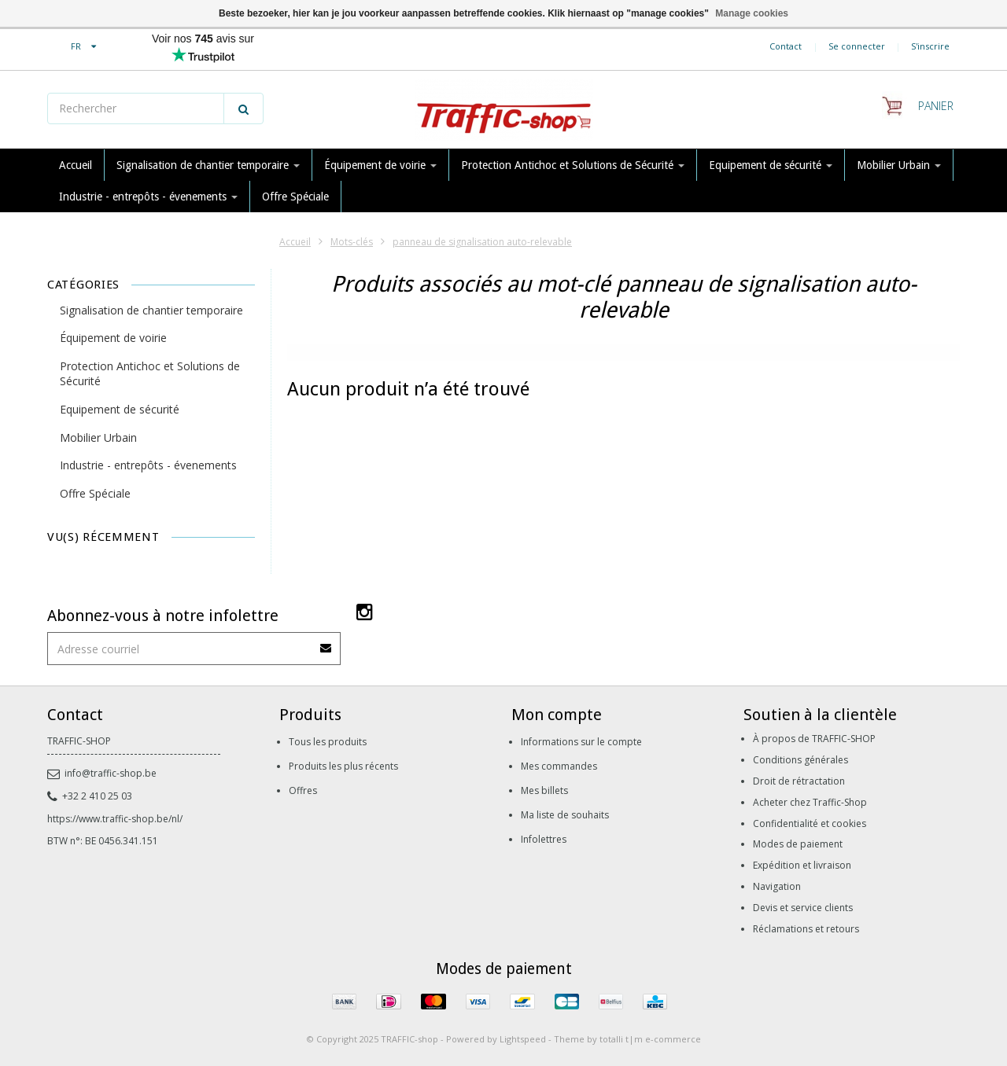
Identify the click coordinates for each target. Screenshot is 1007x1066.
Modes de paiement (798, 844)
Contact (785, 46)
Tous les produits (328, 741)
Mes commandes (559, 766)
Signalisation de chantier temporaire (208, 165)
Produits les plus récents (343, 766)
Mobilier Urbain (899, 165)
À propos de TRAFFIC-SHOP (814, 738)
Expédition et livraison (802, 865)
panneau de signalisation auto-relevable (482, 241)
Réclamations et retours (806, 929)
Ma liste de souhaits (565, 815)
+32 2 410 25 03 (89, 796)
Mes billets (544, 790)
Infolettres (543, 839)
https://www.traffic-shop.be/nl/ (115, 818)
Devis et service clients (803, 907)
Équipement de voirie (380, 165)
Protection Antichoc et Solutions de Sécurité (572, 165)
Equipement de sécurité (770, 165)
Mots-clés (351, 241)
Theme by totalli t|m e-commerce (627, 1039)
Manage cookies (751, 13)
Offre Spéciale (295, 196)
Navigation (777, 886)
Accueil (75, 165)
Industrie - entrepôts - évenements (148, 196)
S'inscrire (930, 46)
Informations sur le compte (581, 741)
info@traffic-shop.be (102, 773)
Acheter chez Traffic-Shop (810, 802)
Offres (303, 790)
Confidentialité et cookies (809, 823)
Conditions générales (800, 759)
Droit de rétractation (799, 781)
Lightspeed (523, 1039)
